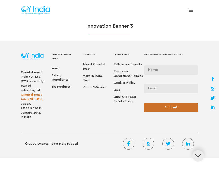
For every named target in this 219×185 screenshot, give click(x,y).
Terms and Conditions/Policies (128, 73)
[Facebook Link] (213, 80)
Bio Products (61, 86)
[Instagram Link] (212, 89)
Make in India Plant (92, 78)
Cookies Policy (124, 82)
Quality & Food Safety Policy (125, 99)
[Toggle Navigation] (191, 11)
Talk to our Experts (128, 64)
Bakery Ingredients (60, 77)
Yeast (56, 68)
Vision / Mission (94, 87)
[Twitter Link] (212, 98)
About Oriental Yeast (94, 66)
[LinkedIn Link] (213, 108)
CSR (117, 89)
